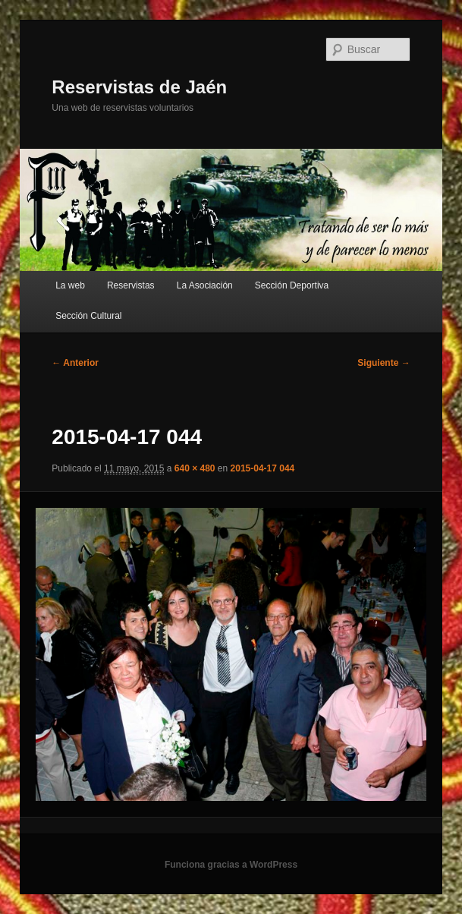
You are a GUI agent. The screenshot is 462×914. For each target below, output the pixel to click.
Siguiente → (383, 363)
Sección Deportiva (291, 285)
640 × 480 (194, 468)
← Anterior (75, 363)
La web (70, 285)
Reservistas (131, 285)
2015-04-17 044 (263, 468)
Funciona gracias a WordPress (231, 864)
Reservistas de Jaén (139, 87)
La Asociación (205, 285)
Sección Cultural (88, 315)
